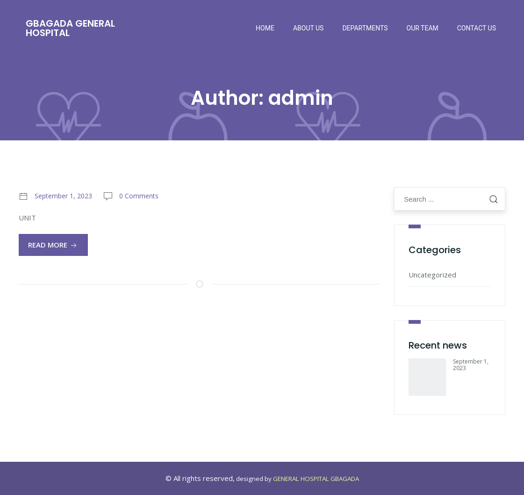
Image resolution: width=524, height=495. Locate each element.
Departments (365, 28)
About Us (308, 28)
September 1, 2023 (63, 195)
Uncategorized (432, 274)
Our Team (422, 28)
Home (265, 28)
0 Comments (138, 195)
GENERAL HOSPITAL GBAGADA (316, 478)
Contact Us (476, 28)
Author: (262, 98)
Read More (53, 245)
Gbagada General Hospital (70, 28)
